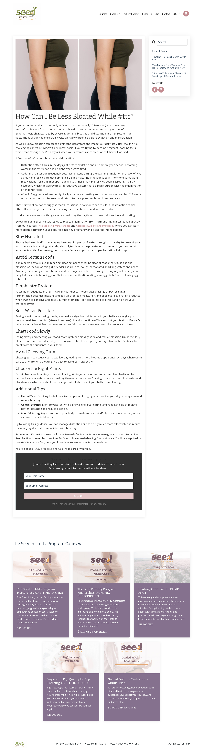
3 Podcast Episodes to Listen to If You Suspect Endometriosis (169, 74)
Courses (102, 13)
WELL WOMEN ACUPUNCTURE (124, 744)
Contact (166, 13)
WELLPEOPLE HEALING (95, 744)
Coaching (114, 13)
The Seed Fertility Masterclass (55, 225)
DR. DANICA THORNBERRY (68, 744)
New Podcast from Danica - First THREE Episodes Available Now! (169, 66)
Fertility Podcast (130, 13)
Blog (156, 13)
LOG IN (176, 13)
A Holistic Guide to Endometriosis (100, 225)
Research (146, 13)
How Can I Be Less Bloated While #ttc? (169, 58)
